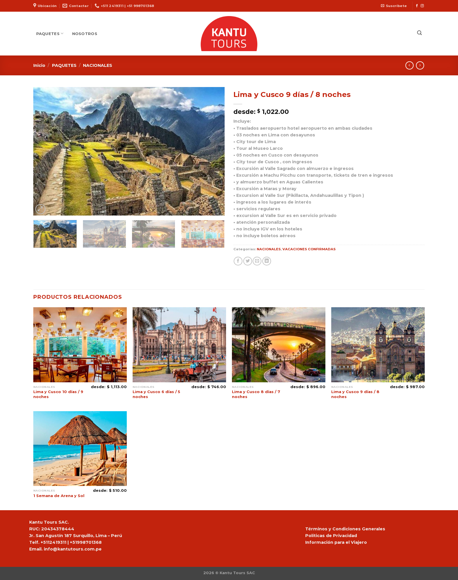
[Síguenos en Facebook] (417, 6)
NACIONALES (97, 65)
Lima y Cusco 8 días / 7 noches (256, 394)
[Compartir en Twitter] (247, 261)
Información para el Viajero (336, 542)
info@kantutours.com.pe (73, 549)
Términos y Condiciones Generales (345, 529)
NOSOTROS (84, 33)
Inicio (39, 65)
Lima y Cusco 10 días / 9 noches (58, 394)
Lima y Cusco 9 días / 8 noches (355, 394)
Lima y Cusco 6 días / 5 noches (156, 394)
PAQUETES (50, 33)
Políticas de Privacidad (331, 535)
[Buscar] (419, 33)
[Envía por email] (257, 261)
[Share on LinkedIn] (266, 261)
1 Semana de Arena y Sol (58, 495)
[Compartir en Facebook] (238, 261)
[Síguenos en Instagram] (422, 6)
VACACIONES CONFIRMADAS (309, 249)
